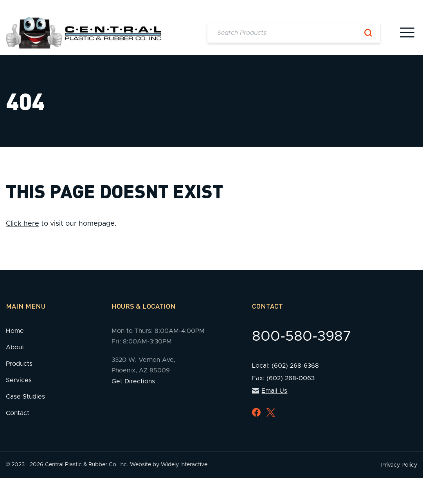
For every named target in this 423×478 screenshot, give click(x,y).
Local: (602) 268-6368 (285, 366)
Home (15, 331)
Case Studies (25, 397)
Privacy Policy (399, 465)
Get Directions (133, 381)
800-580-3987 (301, 336)
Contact (17, 413)
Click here (22, 223)
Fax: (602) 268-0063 (283, 378)
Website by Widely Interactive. (169, 464)
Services (19, 380)
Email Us (270, 391)
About (15, 347)
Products (19, 364)
